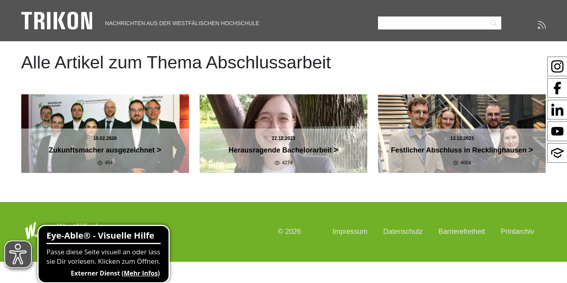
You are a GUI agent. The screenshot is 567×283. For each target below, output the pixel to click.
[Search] (439, 23)
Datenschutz (402, 231)
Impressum (349, 231)
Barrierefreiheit (461, 231)
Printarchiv (517, 231)
